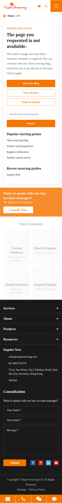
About (31, 318)
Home (11, 15)
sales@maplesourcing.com (23, 356)
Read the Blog (31, 83)
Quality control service (19, 157)
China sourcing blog (17, 140)
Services (31, 308)
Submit (14, 462)
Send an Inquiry (31, 102)
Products (31, 328)
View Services (31, 92)
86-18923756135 (18, 363)
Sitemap (21, 489)
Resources (31, 339)
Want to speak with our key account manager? (24, 196)
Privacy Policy (37, 489)
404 (18, 15)
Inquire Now (13, 174)
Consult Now (18, 211)
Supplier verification (18, 152)
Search (31, 123)
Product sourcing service (20, 146)
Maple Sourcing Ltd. (32, 479)
